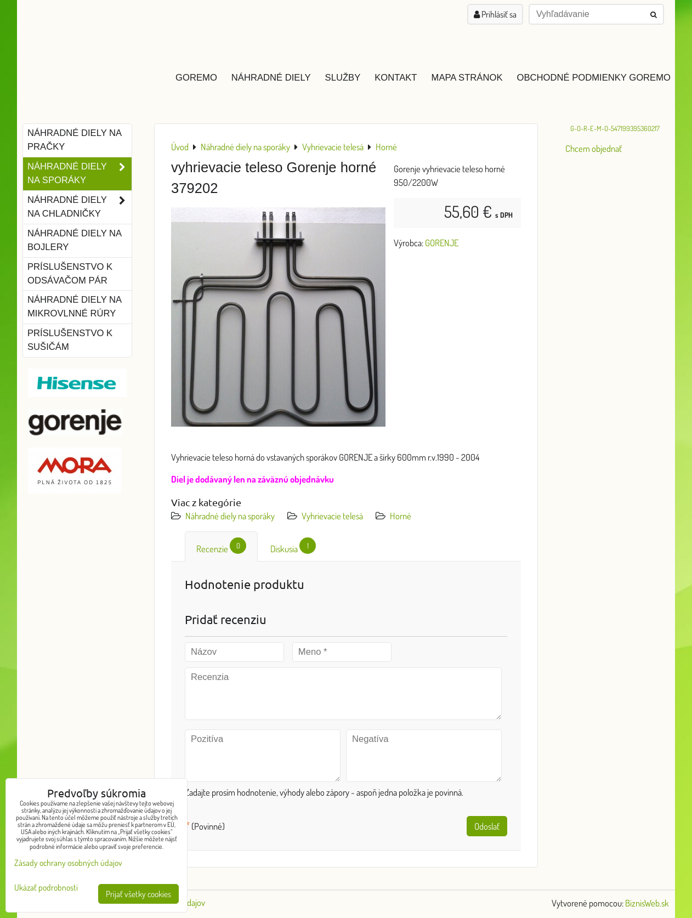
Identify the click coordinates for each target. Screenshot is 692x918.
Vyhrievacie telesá (332, 516)
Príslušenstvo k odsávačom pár (69, 274)
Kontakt (396, 77)
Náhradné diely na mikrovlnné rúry (74, 306)
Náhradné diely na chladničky (79, 207)
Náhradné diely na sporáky (230, 516)
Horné (400, 516)
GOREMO (196, 77)
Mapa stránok (467, 77)
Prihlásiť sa (495, 14)
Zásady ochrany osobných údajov (68, 862)
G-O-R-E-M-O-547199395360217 (615, 128)
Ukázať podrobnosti (46, 887)
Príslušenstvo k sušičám (69, 340)
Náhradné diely (271, 77)
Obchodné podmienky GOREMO (594, 77)
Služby (343, 77)
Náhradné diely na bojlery (74, 240)
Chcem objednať (593, 148)
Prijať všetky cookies (138, 893)
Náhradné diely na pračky (74, 140)
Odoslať (487, 826)
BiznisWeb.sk (647, 903)
